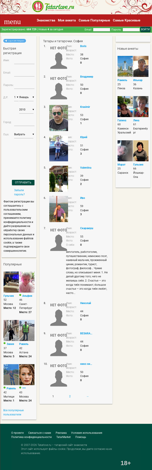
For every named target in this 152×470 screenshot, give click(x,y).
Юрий (83, 137)
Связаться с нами (39, 432)
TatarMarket (63, 437)
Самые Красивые (126, 20)
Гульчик (9, 295)
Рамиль (122, 80)
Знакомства (46, 20)
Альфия (27, 295)
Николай (85, 303)
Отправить (23, 182)
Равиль (23, 344)
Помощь (80, 437)
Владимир (86, 76)
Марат (121, 164)
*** (24, 388)
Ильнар (137, 80)
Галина (122, 120)
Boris (83, 46)
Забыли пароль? (19, 192)
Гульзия (138, 164)
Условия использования (86, 432)
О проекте (17, 432)
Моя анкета (67, 20)
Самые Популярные (94, 20)
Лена (136, 120)
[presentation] (15, 153)
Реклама (61, 432)
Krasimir (85, 106)
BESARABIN (86, 333)
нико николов (86, 363)
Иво (82, 198)
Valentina (85, 167)
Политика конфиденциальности (31, 437)
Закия (10, 344)
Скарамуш (86, 228)
